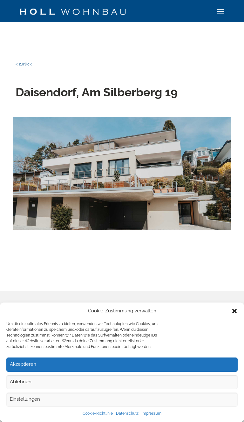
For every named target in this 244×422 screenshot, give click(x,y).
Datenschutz (127, 413)
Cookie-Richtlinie (98, 413)
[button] (234, 311)
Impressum (151, 413)
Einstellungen (25, 399)
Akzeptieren (23, 364)
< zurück (24, 64)
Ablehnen (20, 382)
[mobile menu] (220, 11)
